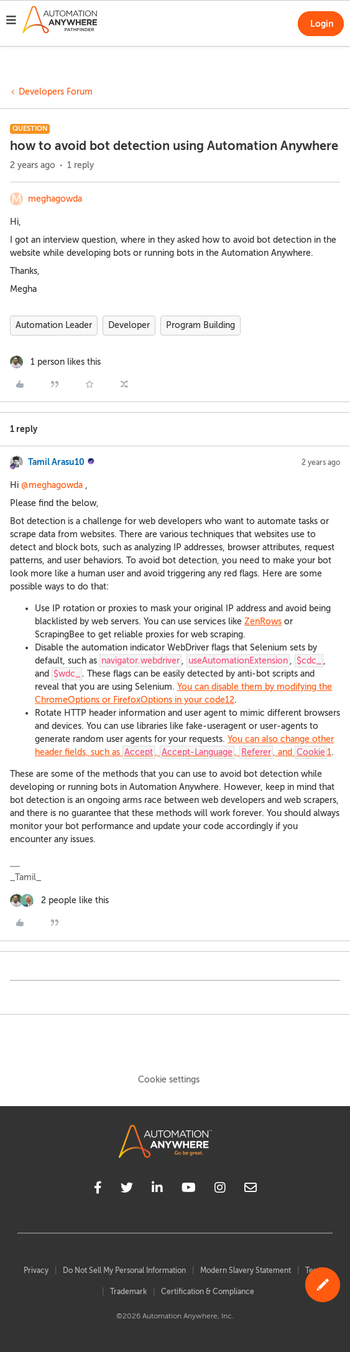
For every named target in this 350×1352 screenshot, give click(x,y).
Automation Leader (54, 325)
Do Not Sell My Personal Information (124, 1270)
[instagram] (220, 1189)
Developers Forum (56, 91)
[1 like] (55, 362)
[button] (11, 21)
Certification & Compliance (207, 1291)
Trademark (128, 1291)
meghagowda (55, 199)
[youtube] (189, 1189)
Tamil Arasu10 (56, 462)
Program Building (200, 325)
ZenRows (263, 621)
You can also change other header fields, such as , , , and (184, 747)
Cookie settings (169, 1079)
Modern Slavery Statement (245, 1270)
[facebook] (98, 1189)
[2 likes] (59, 900)
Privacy (36, 1270)
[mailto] (250, 1189)
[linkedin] (157, 1189)
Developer (129, 325)
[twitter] (127, 1189)
